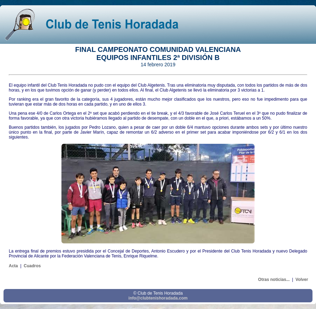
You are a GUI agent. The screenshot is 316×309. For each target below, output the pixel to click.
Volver (302, 279)
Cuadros (32, 265)
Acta (13, 265)
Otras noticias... (274, 279)
